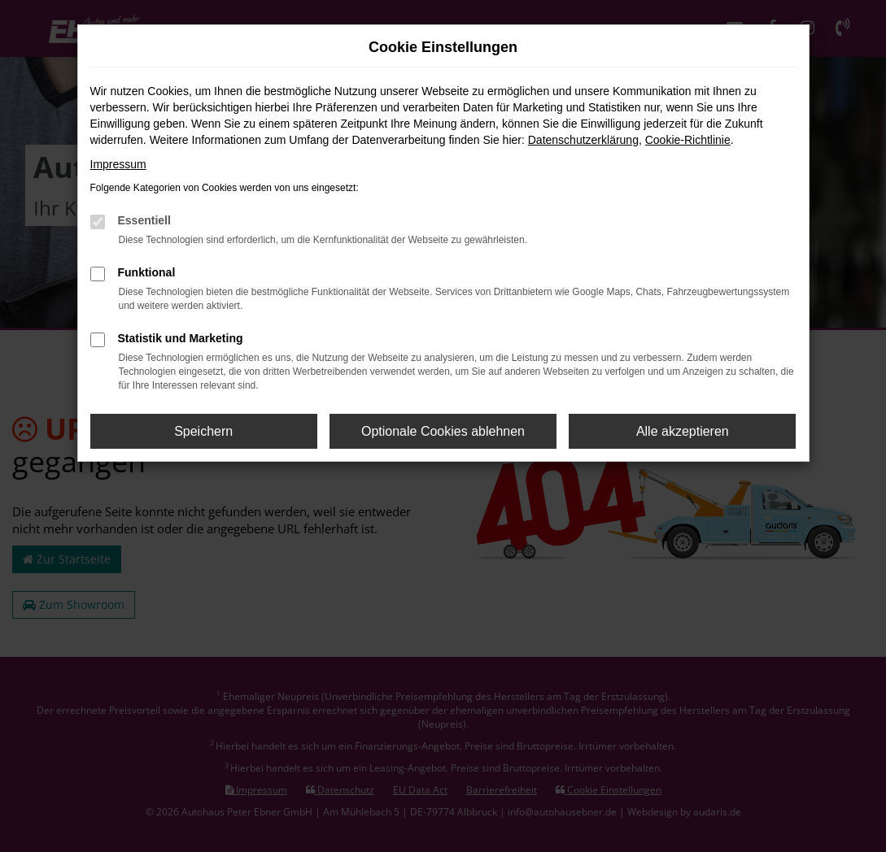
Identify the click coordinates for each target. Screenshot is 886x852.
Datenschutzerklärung (583, 139)
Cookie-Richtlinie (688, 139)
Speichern (203, 431)
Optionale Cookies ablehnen (443, 431)
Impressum (118, 164)
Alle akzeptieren (682, 431)
